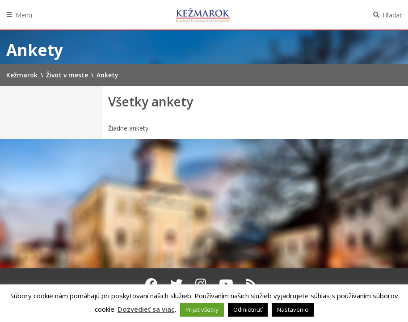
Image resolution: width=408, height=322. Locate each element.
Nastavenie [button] (292, 309)
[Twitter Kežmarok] (176, 283)
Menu (24, 15)
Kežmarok (203, 14)
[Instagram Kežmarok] (200, 283)
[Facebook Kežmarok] (151, 283)
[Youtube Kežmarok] (226, 283)
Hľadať (392, 15)
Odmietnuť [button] (247, 309)
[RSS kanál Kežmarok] (251, 283)
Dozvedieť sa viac (146, 309)
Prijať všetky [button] (202, 309)
